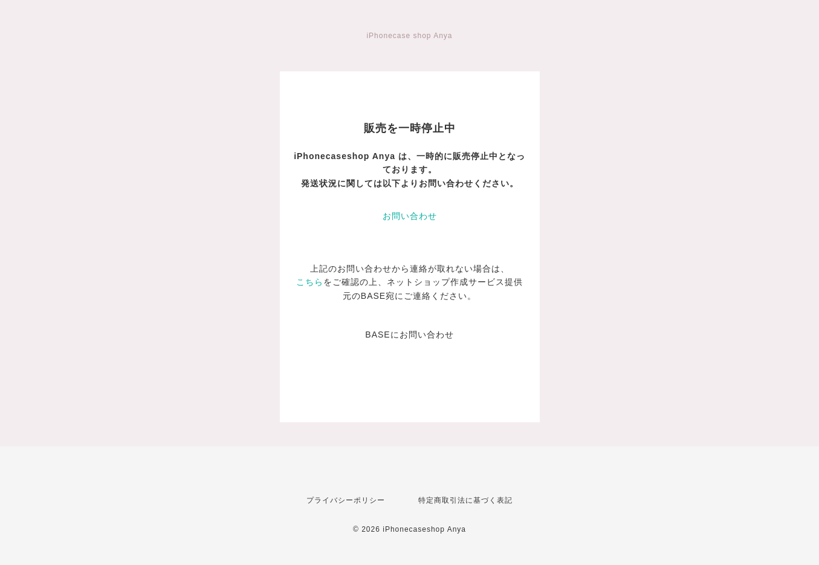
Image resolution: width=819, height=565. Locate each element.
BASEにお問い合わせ (409, 334)
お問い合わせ (410, 216)
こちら (309, 282)
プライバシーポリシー (345, 500)
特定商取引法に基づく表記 (465, 500)
